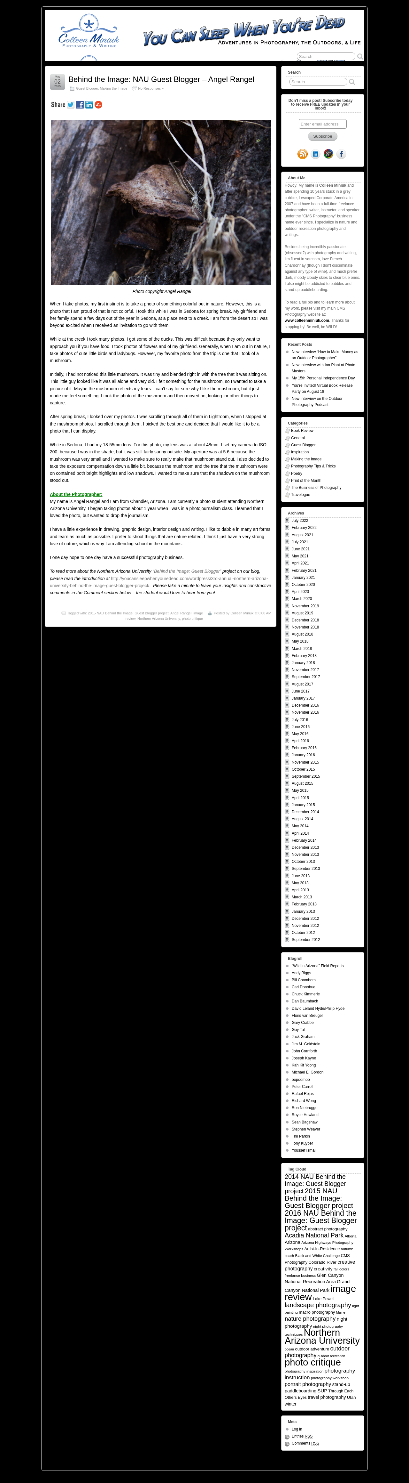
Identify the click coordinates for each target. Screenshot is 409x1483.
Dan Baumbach (305, 1001)
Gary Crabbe (303, 1022)
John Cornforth (304, 1051)
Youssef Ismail (304, 1150)
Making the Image (113, 88)
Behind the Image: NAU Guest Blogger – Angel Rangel (161, 79)
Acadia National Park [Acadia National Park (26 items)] (314, 1235)
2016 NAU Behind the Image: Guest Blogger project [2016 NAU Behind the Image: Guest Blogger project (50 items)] (321, 1220)
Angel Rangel (180, 613)
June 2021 (301, 549)
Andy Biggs (301, 973)
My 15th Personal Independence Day (323, 378)
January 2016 (303, 755)
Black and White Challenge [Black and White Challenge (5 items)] (317, 1255)
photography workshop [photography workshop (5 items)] (330, 1378)
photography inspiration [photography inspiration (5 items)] (304, 1371)
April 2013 (300, 890)
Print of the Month (306, 480)
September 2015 (306, 776)
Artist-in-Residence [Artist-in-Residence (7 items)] (322, 1248)
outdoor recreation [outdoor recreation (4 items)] (331, 1356)
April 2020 (300, 591)
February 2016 (304, 748)
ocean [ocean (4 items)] (289, 1349)
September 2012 (306, 939)
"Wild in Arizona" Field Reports (318, 966)
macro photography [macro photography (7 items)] (317, 1312)
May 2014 (300, 826)
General (298, 438)
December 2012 (305, 918)
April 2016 (300, 741)
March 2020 (302, 598)
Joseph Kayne (304, 1058)
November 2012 (305, 925)
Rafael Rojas (303, 1093)
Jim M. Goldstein (306, 1044)
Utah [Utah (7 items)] (351, 1397)
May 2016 (300, 734)
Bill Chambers (304, 980)
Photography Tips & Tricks (313, 466)
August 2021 (302, 535)
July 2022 (300, 520)
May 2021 (300, 556)
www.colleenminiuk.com (307, 320)
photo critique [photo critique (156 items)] (313, 1362)
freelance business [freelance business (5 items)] (300, 1275)
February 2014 (304, 840)
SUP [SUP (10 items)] (323, 1390)
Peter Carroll (302, 1086)
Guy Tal (298, 1029)
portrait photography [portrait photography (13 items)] (308, 1384)
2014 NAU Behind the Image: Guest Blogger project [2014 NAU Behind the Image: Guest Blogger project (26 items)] (315, 1184)
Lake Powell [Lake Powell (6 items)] (324, 1299)
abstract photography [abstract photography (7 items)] (327, 1229)
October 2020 (303, 584)
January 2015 (303, 805)
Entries (302, 1436)
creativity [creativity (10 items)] (323, 1268)
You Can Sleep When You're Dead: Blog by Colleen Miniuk (103, 1461)
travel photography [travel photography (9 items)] (327, 1397)
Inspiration (300, 452)
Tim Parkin (301, 1136)
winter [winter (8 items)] (291, 1404)
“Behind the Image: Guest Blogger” (186, 571)
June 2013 (301, 876)
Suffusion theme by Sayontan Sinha (336, 1461)
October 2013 (303, 861)
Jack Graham (303, 1036)
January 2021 (303, 577)
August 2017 (302, 684)
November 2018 (305, 627)
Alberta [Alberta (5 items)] (351, 1236)
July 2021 (300, 542)
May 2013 (300, 883)
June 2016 (301, 727)
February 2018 (304, 655)
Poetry (296, 473)
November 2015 (305, 762)
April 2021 (300, 563)
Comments (305, 1443)
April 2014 (300, 833)
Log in (297, 1429)
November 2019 (305, 606)
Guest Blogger (87, 88)
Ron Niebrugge (305, 1108)
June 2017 (301, 691)
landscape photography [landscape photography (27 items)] (318, 1305)
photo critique (192, 618)
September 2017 (306, 677)
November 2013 (305, 854)
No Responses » (151, 88)
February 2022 (304, 527)
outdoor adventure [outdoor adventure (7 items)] (312, 1349)
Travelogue (300, 494)
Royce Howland (305, 1115)
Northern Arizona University (158, 618)
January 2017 (303, 698)
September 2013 (306, 868)
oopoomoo (301, 1079)
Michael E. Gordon (307, 1072)
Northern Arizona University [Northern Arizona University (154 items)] (322, 1336)
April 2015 (300, 798)
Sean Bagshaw (305, 1122)
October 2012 (303, 932)
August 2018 (302, 634)
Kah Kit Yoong (304, 1065)
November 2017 (305, 670)
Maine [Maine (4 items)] (340, 1312)
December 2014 (305, 812)
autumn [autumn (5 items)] (347, 1249)
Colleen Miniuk (241, 613)
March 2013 (302, 897)
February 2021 (304, 570)
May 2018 (300, 641)
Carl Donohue (303, 987)
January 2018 (303, 662)
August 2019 (302, 613)
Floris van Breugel (307, 1015)
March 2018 (302, 648)
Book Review (302, 430)
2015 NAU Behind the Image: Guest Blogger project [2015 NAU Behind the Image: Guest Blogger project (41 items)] (319, 1198)
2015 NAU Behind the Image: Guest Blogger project (128, 613)
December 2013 (305, 847)
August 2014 (302, 819)
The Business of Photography (316, 487)
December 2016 (305, 705)
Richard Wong (304, 1100)
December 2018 (305, 620)
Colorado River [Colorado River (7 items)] (322, 1262)
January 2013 (303, 911)
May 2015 (300, 790)
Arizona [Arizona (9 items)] (292, 1242)
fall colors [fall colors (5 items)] (341, 1269)
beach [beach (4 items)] (289, 1256)
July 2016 (300, 719)
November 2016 (305, 712)
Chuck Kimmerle (306, 994)
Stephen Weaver (306, 1129)
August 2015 (302, 783)
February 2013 (304, 904)
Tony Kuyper (302, 1143)
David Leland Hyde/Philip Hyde (318, 1008)
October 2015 (303, 769)
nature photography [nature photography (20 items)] (310, 1318)
